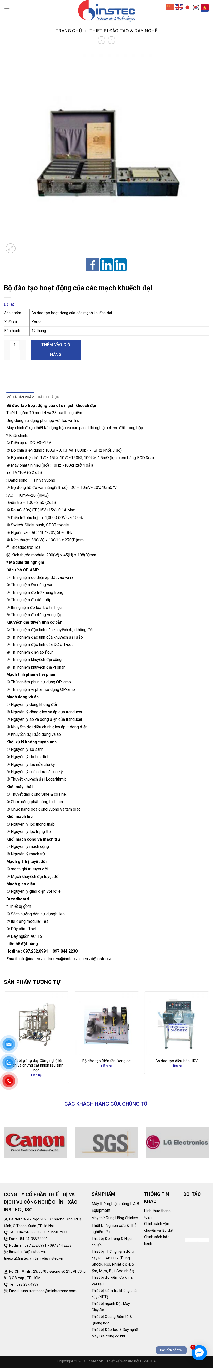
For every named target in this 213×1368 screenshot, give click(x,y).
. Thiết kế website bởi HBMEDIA (130, 1361)
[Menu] (7, 8)
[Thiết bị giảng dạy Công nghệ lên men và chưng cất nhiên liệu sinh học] (36, 1024)
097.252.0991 (35, 951)
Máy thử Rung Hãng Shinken (115, 1218)
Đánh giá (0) (48, 397)
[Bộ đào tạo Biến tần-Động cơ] (106, 1024)
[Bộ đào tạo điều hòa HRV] (177, 1024)
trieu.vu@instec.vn (64, 958)
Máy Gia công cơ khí (108, 1336)
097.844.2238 (65, 951)
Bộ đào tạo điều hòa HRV (177, 1061)
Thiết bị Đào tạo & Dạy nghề (123, 30)
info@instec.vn (32, 958)
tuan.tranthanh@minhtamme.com (49, 1291)
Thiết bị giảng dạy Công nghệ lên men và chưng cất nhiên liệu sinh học (36, 1065)
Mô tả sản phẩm (20, 397)
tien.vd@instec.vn (96, 958)
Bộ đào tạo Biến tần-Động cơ (106, 1061)
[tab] (20, 397)
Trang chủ (69, 30)
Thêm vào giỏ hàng (55, 349)
